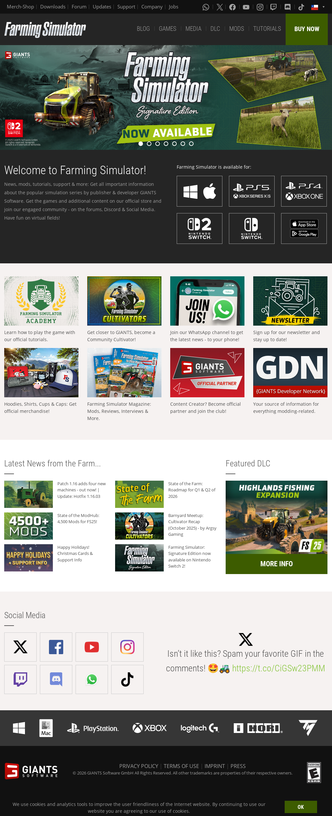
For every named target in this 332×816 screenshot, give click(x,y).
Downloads (52, 6)
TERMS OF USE (181, 766)
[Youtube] (247, 6)
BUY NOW (306, 29)
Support (126, 6)
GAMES (167, 28)
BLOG (143, 28)
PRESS (238, 766)
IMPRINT (215, 766)
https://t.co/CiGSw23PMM (278, 668)
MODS (236, 28)
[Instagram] (261, 6)
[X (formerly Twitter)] (220, 6)
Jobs (173, 6)
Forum (79, 6)
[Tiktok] (302, 6)
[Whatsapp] (206, 6)
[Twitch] (274, 6)
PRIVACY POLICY (138, 766)
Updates (102, 6)
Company (152, 6)
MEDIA (193, 28)
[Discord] (288, 6)
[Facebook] (233, 6)
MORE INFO (276, 564)
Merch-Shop (20, 6)
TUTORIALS (267, 28)
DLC (215, 28)
